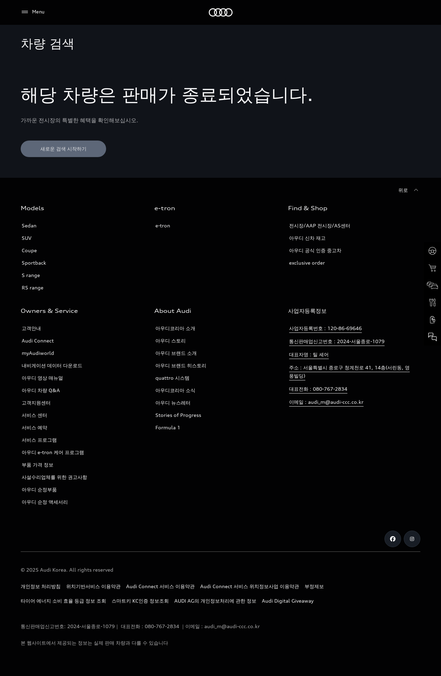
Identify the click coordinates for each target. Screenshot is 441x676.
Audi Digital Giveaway (288, 601)
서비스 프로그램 (39, 440)
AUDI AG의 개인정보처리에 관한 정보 (215, 601)
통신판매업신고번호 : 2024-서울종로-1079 (336, 341)
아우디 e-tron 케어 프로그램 (53, 452)
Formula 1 (167, 427)
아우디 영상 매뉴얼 (42, 378)
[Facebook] (392, 539)
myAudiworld (38, 353)
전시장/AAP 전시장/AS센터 (319, 225)
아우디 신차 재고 (307, 238)
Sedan (29, 225)
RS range (32, 287)
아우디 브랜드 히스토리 (180, 365)
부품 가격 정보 (37, 465)
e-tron (162, 225)
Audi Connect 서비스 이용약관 (160, 586)
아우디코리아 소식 (175, 390)
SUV (26, 238)
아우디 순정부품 (39, 489)
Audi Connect (38, 341)
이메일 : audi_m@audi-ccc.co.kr (326, 402)
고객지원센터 (36, 403)
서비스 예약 (34, 427)
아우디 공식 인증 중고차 (315, 250)
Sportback (34, 263)
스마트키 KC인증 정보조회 (140, 601)
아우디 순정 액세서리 (45, 502)
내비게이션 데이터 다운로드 (52, 365)
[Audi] (221, 12)
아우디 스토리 (170, 341)
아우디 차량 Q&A (41, 390)
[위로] (409, 190)
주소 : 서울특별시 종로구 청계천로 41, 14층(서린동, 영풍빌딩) (349, 372)
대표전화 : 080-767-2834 (318, 389)
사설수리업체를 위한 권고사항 (54, 477)
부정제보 (314, 586)
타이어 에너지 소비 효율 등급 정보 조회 (63, 601)
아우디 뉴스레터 (173, 403)
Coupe (29, 250)
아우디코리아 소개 (175, 328)
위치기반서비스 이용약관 (93, 586)
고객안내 (31, 328)
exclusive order (307, 263)
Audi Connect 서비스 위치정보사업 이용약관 (249, 586)
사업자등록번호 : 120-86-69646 (325, 328)
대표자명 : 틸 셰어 (309, 354)
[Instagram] (412, 539)
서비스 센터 (34, 415)
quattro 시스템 (172, 378)
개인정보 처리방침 (41, 586)
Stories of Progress (178, 415)
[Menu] (32, 12)
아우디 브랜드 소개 (176, 353)
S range (31, 275)
